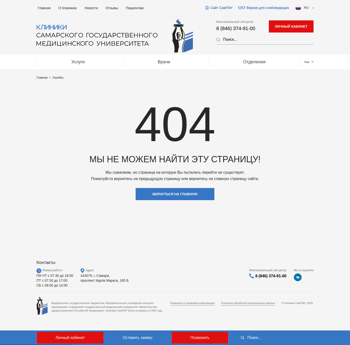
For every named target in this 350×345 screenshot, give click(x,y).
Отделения (148, 61)
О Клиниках (67, 8)
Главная (44, 8)
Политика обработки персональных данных (248, 303)
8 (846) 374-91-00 (235, 28)
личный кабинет (291, 26)
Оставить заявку (138, 338)
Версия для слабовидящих (267, 8)
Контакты (290, 61)
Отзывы (111, 8)
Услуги (56, 61)
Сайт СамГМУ (221, 8)
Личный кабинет (70, 338)
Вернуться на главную (175, 194)
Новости (91, 8)
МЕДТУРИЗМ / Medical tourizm (220, 61)
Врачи (100, 61)
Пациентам (135, 8)
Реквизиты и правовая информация (192, 303)
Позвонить (199, 338)
